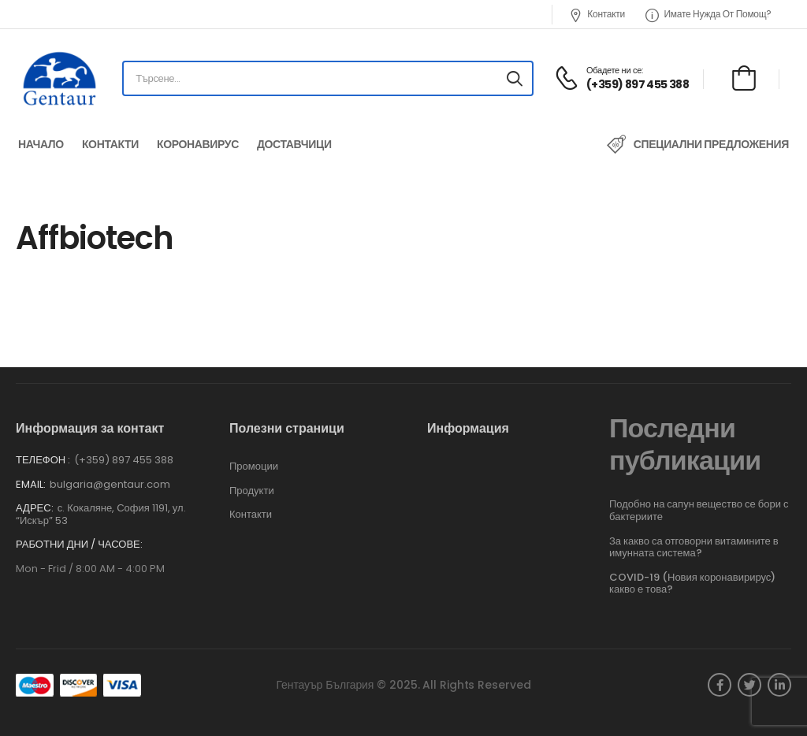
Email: (31, 484)
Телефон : (43, 459)
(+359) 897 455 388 (123, 459)
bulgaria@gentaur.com (110, 484)
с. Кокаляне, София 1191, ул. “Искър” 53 (101, 514)
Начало (41, 144)
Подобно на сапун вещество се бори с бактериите (698, 510)
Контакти (597, 14)
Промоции (253, 466)
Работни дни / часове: (79, 544)
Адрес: (35, 507)
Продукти (251, 491)
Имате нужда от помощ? (708, 14)
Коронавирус (198, 144)
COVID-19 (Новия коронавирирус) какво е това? (692, 583)
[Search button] (514, 79)
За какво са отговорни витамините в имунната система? (694, 547)
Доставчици (294, 144)
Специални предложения (711, 144)
